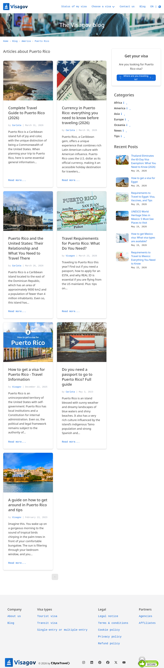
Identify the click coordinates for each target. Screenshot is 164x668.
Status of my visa (74, 6)
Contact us (127, 6)
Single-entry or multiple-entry (62, 629)
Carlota (16, 125)
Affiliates (147, 623)
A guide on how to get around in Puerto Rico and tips (27, 504)
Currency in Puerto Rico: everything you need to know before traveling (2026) (80, 115)
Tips (116, 136)
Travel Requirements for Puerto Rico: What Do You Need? (81, 243)
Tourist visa (47, 616)
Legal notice (108, 616)
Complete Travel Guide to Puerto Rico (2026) (26, 112)
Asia (117, 114)
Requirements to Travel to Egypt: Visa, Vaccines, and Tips (143, 196)
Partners (145, 609)
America (119, 108)
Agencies (145, 616)
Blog (142, 6)
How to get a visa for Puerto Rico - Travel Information (26, 374)
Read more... (17, 180)
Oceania (119, 125)
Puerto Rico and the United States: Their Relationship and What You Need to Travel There (25, 248)
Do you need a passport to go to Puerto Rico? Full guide (77, 377)
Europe (119, 119)
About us (14, 616)
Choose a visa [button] (103, 6)
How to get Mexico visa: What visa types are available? (143, 237)
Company (14, 609)
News (117, 130)
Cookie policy (109, 629)
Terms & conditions (113, 623)
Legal (102, 609)
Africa (118, 102)
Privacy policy (109, 636)
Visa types (44, 609)
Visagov (70, 256)
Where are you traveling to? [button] (136, 78)
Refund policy (109, 643)
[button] (156, 7)
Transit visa (47, 623)
